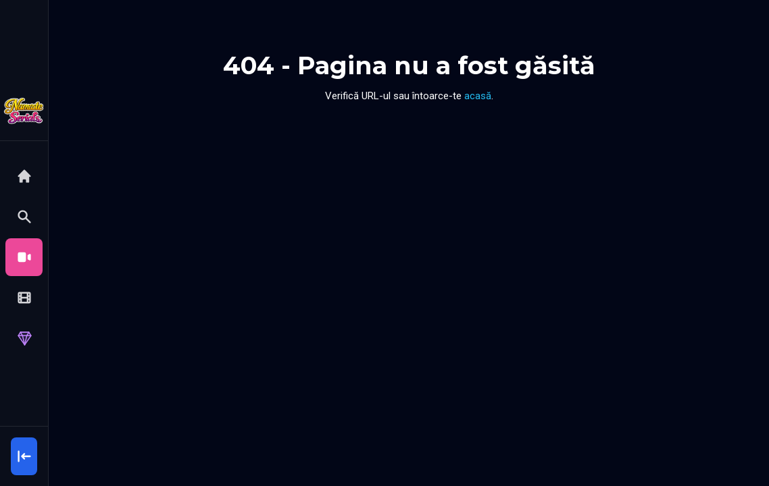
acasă (477, 96)
